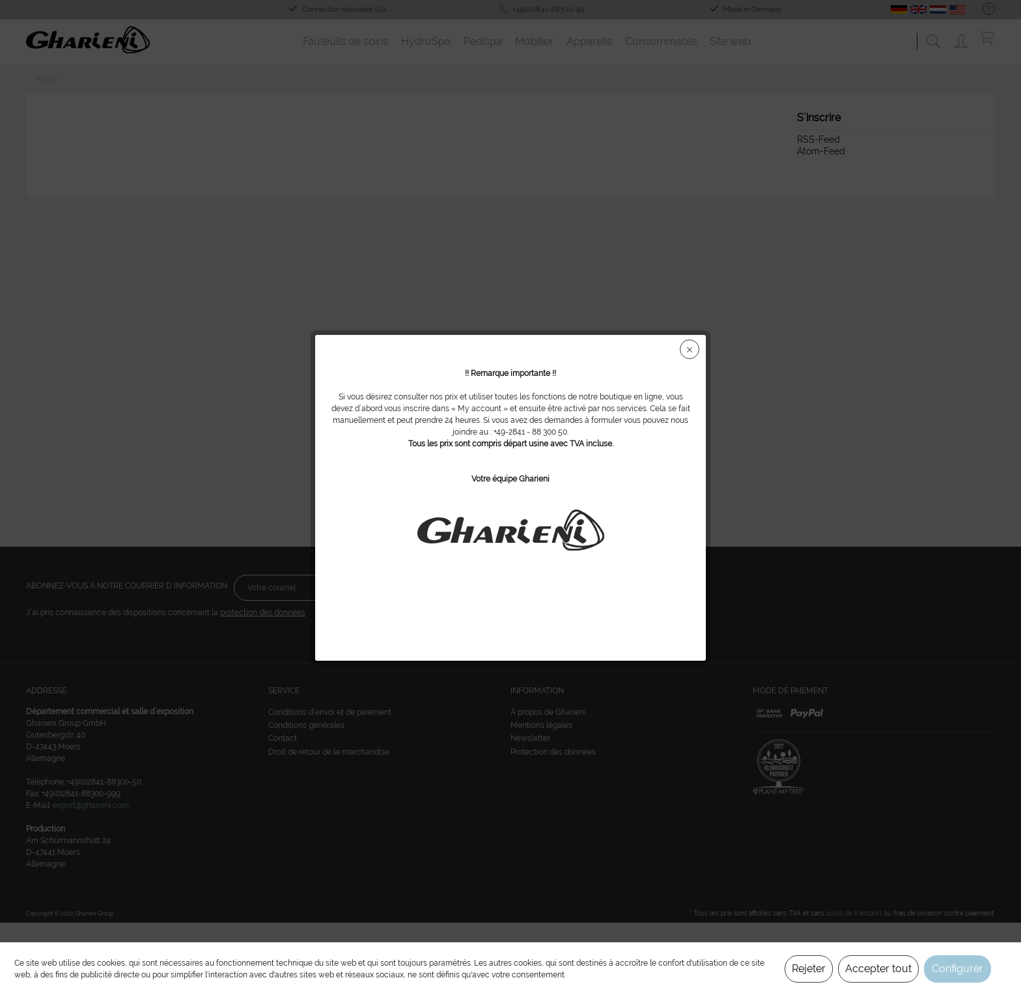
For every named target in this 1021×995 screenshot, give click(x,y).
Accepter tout (878, 968)
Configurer (957, 968)
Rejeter (809, 968)
